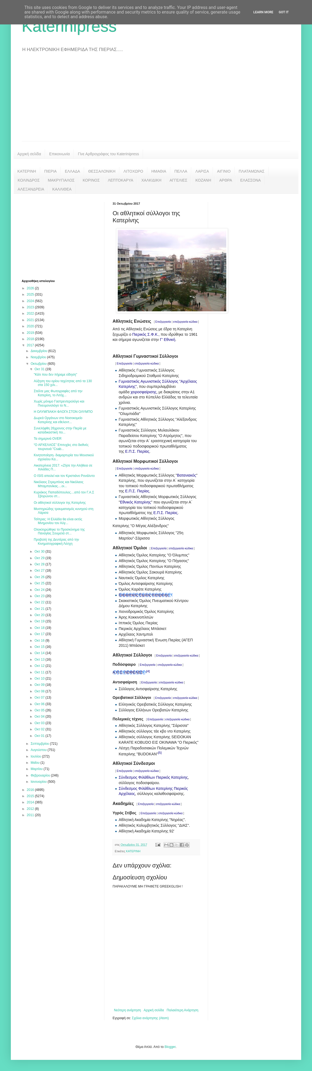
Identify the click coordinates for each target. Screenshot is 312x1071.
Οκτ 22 (39, 602)
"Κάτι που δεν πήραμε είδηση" (55, 374)
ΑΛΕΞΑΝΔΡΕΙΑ (31, 189)
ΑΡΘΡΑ (225, 180)
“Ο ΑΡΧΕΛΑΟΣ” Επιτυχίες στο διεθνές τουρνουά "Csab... (61, 447)
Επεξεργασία (163, 321)
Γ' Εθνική (167, 339)
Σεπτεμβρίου (40, 744)
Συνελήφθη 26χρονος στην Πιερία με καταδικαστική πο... (60, 430)
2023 (31, 307)
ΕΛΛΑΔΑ (72, 171)
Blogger (170, 1047)
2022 (31, 313)
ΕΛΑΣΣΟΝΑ (250, 180)
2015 (31, 796)
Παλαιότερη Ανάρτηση (182, 1010)
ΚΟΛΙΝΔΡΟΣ (29, 180)
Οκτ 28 (39, 564)
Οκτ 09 (39, 685)
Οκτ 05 (39, 710)
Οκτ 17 (39, 634)
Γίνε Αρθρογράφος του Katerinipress (108, 154)
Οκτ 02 (39, 729)
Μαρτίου (37, 769)
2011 (31, 815)
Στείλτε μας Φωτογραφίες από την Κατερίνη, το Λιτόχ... (58, 393)
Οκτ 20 (39, 615)
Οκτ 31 (39, 369)
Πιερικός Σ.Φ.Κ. (145, 334)
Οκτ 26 (39, 577)
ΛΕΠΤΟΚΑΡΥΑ (120, 180)
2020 (31, 326)
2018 (31, 339)
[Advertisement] (156, 100)
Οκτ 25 (39, 583)
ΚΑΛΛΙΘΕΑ (62, 189)
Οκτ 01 (39, 736)
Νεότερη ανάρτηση (127, 1010)
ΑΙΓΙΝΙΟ (224, 171)
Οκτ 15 (39, 647)
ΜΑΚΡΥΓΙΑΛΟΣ (61, 180)
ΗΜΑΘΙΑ (158, 171)
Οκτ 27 (39, 570)
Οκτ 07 (39, 697)
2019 (31, 333)
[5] (160, 752)
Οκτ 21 (39, 609)
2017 (31, 345)
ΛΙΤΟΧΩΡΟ (133, 171)
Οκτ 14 (39, 653)
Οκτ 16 (39, 640)
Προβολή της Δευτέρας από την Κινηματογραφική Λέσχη (56, 541)
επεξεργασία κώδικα (185, 321)
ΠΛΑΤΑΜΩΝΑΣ (252, 171)
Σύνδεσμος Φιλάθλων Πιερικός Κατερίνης (153, 777)
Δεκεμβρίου (39, 351)
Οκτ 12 (39, 666)
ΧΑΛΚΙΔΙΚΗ (151, 180)
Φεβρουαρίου (41, 775)
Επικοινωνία (59, 154)
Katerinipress (69, 26)
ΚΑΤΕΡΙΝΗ (26, 171)
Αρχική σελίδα (29, 154)
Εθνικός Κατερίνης (135, 502)
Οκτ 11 (39, 672)
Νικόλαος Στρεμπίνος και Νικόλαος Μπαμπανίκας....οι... (58, 484)
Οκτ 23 (39, 596)
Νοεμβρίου (39, 357)
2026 (31, 288)
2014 (31, 802)
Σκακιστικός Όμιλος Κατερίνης (144, 595)
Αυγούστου (39, 750)
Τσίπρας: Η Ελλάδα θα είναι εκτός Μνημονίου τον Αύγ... (58, 521)
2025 (31, 294)
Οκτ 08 (39, 691)
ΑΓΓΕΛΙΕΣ (178, 180)
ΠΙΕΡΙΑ (50, 171)
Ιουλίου (36, 756)
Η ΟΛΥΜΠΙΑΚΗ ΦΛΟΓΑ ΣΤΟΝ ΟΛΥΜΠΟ (63, 412)
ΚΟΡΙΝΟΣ (91, 180)
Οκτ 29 (39, 558)
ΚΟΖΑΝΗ (203, 180)
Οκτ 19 (39, 621)
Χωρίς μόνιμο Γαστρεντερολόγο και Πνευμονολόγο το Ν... (59, 403)
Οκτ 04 (39, 716)
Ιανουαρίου (39, 782)
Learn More (263, 12)
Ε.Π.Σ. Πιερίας (137, 451)
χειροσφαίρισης (143, 392)
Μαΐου (35, 763)
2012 (31, 809)
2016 (31, 790)
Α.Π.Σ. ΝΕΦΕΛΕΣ (128, 672)
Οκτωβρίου (39, 364)
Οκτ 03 (39, 723)
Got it (284, 12)
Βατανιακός (186, 475)
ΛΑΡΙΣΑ (202, 171)
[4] (148, 671)
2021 (31, 320)
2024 (31, 301)
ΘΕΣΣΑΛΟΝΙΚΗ (101, 171)
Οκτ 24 (39, 590)
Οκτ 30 (39, 551)
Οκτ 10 (39, 678)
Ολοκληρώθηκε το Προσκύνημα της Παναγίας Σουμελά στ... (59, 531)
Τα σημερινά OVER (47, 439)
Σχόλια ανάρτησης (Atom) (150, 1018)
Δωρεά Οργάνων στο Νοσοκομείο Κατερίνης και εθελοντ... (58, 420)
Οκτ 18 (39, 628)
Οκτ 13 (39, 659)
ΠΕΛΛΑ (180, 171)
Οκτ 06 (39, 704)
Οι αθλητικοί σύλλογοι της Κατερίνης (60, 503)
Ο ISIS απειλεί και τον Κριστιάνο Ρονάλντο (64, 476)
